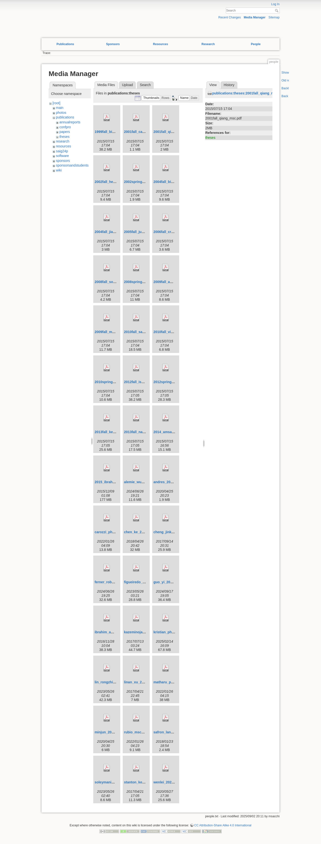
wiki (59, 170)
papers (64, 132)
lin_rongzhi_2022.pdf (111, 682)
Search (277, 10)
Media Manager (255, 17)
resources (63, 146)
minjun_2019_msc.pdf (112, 732)
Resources (160, 44)
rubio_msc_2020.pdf (140, 732)
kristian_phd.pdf (166, 632)
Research (208, 44)
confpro (65, 127)
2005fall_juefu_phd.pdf (142, 232)
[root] (56, 103)
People (255, 44)
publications (65, 117)
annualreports (69, 122)
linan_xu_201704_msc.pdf (145, 682)
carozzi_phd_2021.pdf (112, 532)
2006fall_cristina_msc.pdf (174, 232)
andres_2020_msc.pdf (171, 482)
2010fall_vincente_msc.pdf (175, 332)
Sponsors (113, 44)
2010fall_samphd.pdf (141, 332)
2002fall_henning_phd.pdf (115, 182)
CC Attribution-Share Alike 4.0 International (222, 825)
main (59, 108)
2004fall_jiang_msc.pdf (113, 232)
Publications (65, 44)
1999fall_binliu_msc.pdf (113, 132)
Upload (127, 85)
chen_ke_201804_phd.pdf (145, 532)
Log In (275, 4)
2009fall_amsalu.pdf (169, 282)
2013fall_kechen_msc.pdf (115, 432)
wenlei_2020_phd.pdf (170, 782)
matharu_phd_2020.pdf (172, 682)
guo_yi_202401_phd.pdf (172, 582)
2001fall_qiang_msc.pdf (172, 132)
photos (61, 113)
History (229, 85)
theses (64, 137)
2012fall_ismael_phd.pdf (144, 382)
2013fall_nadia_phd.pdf (143, 432)
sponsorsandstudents (72, 165)
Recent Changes (229, 17)
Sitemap (274, 17)
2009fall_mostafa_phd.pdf (115, 332)
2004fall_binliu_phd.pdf (172, 182)
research (62, 141)
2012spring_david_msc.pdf (175, 382)
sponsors (63, 161)
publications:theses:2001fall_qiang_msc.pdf (248, 93)
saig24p (62, 151)
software (62, 156)
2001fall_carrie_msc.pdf (143, 132)
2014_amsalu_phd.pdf (171, 432)
